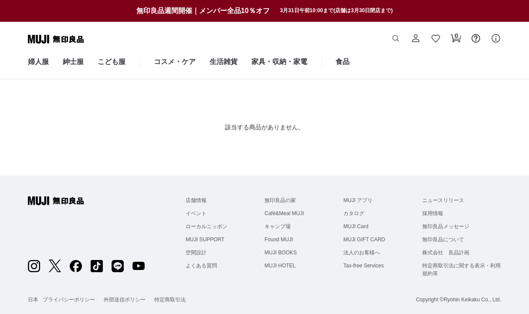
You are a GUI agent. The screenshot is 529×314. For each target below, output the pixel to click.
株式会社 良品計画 (445, 253)
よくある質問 (201, 266)
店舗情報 (196, 200)
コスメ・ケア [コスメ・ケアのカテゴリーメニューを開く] (175, 61)
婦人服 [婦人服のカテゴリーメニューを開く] (38, 61)
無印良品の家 (280, 200)
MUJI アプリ (358, 200)
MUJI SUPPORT (205, 239)
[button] (395, 39)
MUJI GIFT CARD (364, 239)
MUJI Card (355, 226)
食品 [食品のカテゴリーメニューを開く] (342, 61)
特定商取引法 (170, 300)
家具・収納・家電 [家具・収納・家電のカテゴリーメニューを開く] (279, 61)
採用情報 (432, 213)
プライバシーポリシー (69, 300)
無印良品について (443, 239)
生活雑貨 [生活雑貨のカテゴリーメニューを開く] (223, 61)
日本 (33, 300)
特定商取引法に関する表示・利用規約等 (461, 270)
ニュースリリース (443, 200)
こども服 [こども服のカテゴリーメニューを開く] (111, 61)
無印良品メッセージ (445, 226)
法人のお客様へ (361, 253)
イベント (196, 213)
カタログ (353, 213)
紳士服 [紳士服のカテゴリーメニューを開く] (73, 61)
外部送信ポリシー (125, 300)
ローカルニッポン (206, 226)
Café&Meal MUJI (284, 213)
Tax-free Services (363, 266)
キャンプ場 (277, 226)
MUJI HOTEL (279, 266)
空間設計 (196, 253)
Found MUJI (278, 239)
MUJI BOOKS (280, 253)
